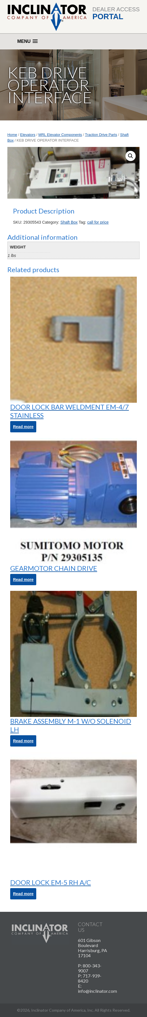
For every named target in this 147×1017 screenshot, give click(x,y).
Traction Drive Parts (101, 135)
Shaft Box (69, 222)
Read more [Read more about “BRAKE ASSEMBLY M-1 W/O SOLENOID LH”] (23, 741)
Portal (107, 16)
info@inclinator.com (97, 991)
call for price (97, 222)
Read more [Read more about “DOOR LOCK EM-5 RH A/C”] (23, 893)
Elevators (27, 135)
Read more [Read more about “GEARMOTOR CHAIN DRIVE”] (23, 579)
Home (12, 135)
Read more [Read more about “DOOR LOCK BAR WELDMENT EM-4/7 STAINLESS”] (23, 426)
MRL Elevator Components (60, 135)
